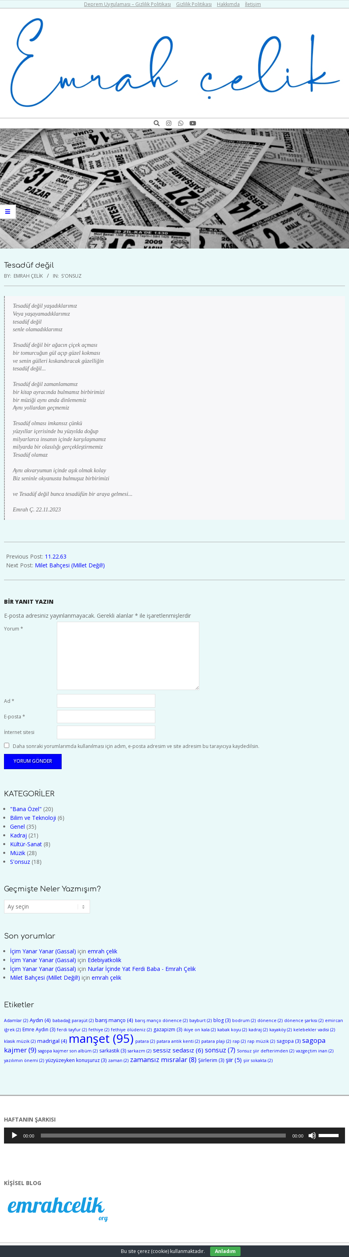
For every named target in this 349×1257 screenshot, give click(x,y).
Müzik (17, 853)
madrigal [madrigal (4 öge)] (52, 1040)
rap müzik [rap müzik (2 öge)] (261, 1041)
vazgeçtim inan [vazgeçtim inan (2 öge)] (314, 1051)
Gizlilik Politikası (194, 4)
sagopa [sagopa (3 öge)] (289, 1041)
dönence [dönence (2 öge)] (270, 1020)
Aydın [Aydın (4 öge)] (40, 1020)
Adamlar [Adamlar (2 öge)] (16, 1020)
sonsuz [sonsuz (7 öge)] (220, 1050)
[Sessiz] (312, 1136)
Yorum (13, 628)
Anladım (225, 1251)
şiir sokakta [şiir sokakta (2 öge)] (258, 1060)
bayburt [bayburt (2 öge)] (200, 1020)
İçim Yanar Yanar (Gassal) (43, 951)
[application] (174, 1136)
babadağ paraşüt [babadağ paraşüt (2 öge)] (73, 1020)
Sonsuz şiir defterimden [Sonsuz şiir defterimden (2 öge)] (265, 1051)
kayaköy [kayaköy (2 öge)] (280, 1029)
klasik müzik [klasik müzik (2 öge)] (20, 1041)
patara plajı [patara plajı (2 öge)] (216, 1041)
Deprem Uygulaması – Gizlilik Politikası (127, 4)
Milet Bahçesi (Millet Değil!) (70, 565)
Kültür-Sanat (26, 844)
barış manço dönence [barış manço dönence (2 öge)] (161, 1020)
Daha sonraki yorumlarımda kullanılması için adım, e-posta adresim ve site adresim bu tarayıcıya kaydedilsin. (136, 745)
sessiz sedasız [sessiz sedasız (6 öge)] (178, 1050)
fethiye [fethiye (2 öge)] (98, 1029)
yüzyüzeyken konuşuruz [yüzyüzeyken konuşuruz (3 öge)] (76, 1060)
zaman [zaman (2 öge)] (118, 1060)
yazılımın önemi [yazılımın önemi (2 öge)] (24, 1060)
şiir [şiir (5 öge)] (234, 1060)
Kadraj (18, 835)
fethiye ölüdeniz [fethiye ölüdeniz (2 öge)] (131, 1029)
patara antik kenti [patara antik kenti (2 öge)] (178, 1041)
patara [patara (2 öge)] (145, 1041)
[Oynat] (14, 1136)
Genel (17, 826)
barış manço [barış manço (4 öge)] (114, 1020)
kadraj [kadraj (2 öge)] (258, 1029)
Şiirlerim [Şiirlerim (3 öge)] (211, 1060)
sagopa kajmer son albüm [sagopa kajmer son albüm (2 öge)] (68, 1051)
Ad (9, 701)
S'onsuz (71, 275)
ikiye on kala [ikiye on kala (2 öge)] (200, 1029)
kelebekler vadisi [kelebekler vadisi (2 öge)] (314, 1029)
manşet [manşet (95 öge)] (101, 1038)
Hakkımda (228, 4)
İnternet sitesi (19, 732)
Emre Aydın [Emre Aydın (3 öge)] (38, 1029)
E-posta (14, 716)
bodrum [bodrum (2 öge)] (244, 1020)
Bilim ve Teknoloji (33, 817)
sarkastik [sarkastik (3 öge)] (112, 1050)
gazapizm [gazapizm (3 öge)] (167, 1029)
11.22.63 (55, 556)
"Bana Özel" (26, 809)
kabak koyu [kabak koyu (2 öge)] (232, 1029)
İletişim (253, 4)
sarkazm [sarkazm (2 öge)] (139, 1051)
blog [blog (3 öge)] (222, 1020)
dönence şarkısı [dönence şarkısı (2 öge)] (303, 1020)
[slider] (163, 1136)
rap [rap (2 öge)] (239, 1041)
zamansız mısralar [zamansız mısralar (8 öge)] (163, 1059)
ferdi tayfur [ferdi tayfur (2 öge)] (72, 1029)
